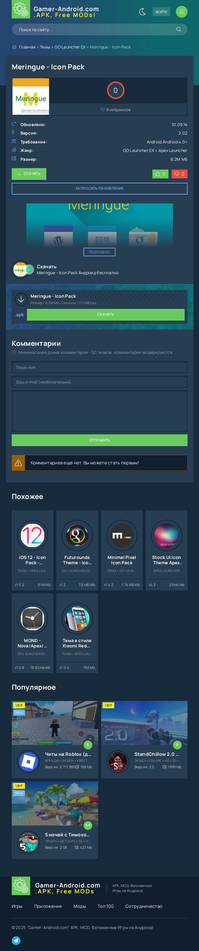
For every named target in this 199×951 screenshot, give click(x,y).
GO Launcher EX (70, 47)
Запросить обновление (99, 188)
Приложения (48, 906)
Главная (27, 47)
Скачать (32, 173)
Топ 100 (106, 906)
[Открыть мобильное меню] (182, 12)
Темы (45, 47)
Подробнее (99, 252)
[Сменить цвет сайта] (142, 11)
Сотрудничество (143, 906)
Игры (17, 906)
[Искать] (179, 29)
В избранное (118, 109)
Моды (80, 906)
